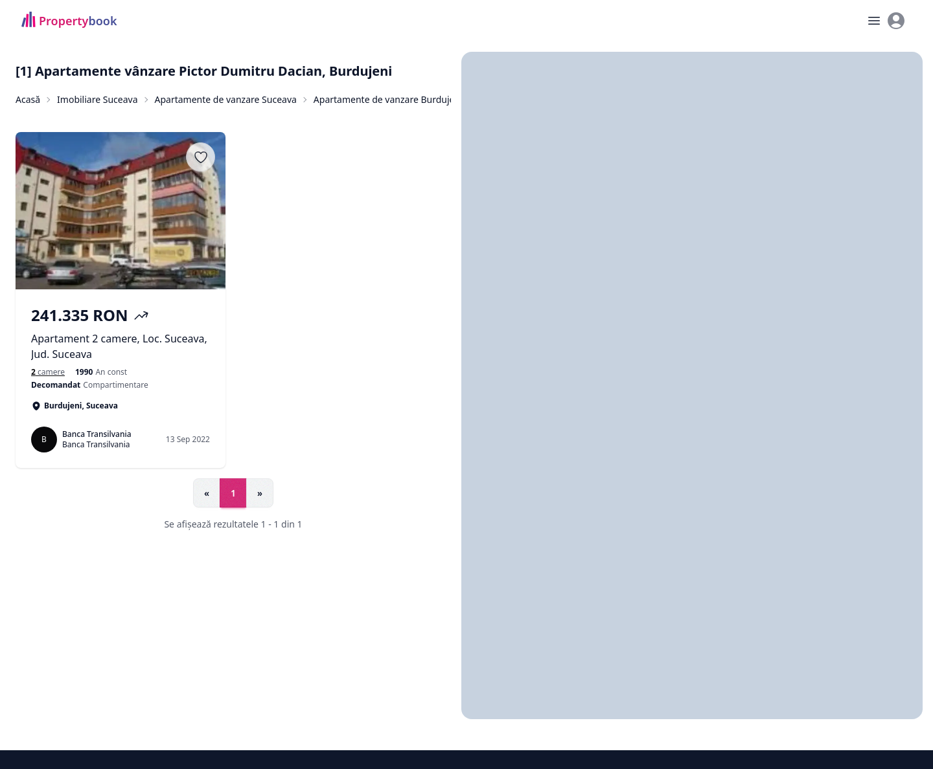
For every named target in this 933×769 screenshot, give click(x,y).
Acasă (28, 99)
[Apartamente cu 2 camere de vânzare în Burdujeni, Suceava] (48, 372)
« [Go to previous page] (206, 493)
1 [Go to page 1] (233, 493)
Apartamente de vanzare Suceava (226, 99)
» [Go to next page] (259, 493)
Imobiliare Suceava (97, 99)
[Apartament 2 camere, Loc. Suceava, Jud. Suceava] (120, 333)
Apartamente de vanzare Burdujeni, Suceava (408, 99)
